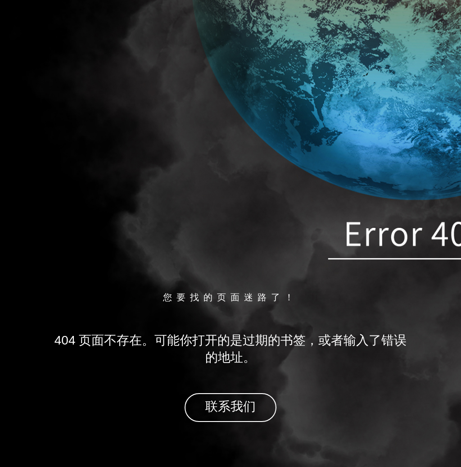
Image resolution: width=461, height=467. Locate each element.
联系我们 (230, 406)
